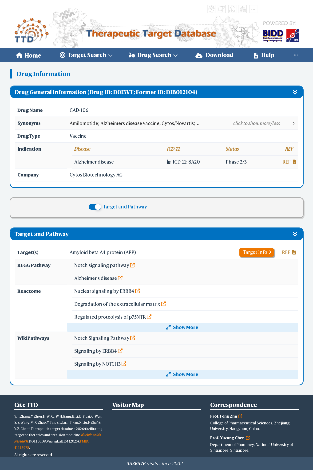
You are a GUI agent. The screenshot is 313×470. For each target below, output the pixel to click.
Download (214, 55)
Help (264, 55)
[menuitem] (29, 55)
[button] (183, 123)
